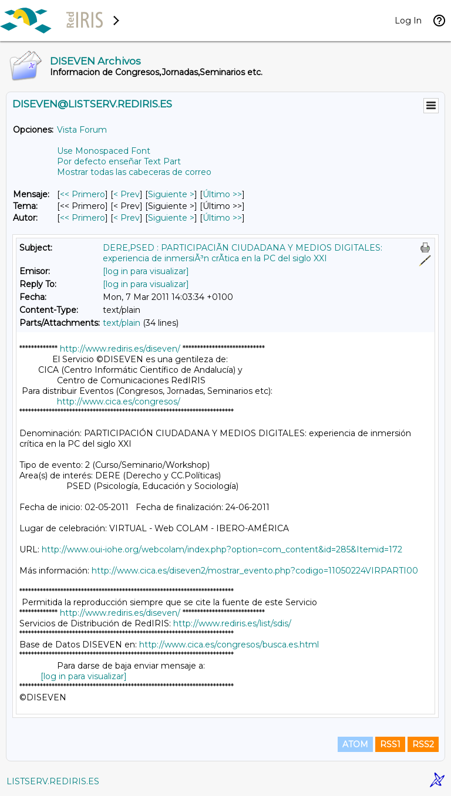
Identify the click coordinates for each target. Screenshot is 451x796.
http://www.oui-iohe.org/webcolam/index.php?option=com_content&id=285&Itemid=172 (222, 549)
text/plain (121, 323)
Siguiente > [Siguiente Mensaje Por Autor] (171, 218)
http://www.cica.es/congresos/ (118, 401)
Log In (408, 20)
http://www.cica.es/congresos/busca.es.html (229, 644)
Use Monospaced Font (103, 151)
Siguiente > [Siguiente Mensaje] (171, 194)
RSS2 (423, 744)
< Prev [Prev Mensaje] (126, 194)
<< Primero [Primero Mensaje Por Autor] (82, 218)
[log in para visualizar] (146, 271)
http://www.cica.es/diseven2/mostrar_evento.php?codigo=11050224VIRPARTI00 (255, 570)
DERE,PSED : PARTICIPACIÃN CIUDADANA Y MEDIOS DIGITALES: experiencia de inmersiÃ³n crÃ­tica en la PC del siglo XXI (242, 253)
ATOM (355, 744)
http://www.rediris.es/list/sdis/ (232, 623)
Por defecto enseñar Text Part (119, 161)
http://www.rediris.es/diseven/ (120, 348)
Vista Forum (82, 129)
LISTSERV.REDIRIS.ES (52, 781)
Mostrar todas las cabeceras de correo (134, 172)
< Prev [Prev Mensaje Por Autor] (126, 218)
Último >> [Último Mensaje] (222, 194)
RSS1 (390, 744)
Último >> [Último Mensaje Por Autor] (222, 218)
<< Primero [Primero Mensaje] (82, 194)
